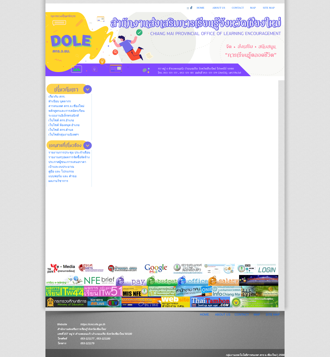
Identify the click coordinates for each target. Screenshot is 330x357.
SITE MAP (268, 7)
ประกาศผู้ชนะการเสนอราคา (67, 162)
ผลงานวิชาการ (58, 181)
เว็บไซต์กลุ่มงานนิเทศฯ (63, 134)
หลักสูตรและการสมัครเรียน (66, 110)
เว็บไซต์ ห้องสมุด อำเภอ (63, 125)
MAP (253, 7)
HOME (200, 7)
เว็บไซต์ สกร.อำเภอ (61, 120)
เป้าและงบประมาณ (61, 166)
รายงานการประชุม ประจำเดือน (69, 152)
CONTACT (238, 7)
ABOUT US (218, 7)
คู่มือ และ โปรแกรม (61, 171)
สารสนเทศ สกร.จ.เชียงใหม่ (66, 106)
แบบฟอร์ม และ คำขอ (62, 176)
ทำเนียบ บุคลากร (59, 101)
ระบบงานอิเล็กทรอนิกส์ (63, 115)
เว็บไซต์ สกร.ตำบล (60, 129)
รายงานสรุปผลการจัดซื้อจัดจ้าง (69, 157)
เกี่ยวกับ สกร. (56, 96)
